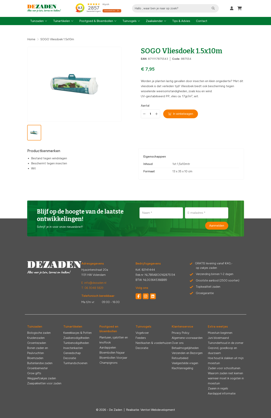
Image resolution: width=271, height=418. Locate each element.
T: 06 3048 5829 (92, 288)
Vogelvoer (142, 333)
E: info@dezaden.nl (93, 283)
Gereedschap (72, 353)
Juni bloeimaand (218, 338)
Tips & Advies (181, 21)
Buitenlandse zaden (39, 363)
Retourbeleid (180, 358)
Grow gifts (34, 373)
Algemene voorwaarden (187, 338)
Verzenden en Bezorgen (187, 353)
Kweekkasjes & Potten (77, 333)
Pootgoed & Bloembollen (96, 21)
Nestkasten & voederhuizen (153, 343)
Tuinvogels (129, 21)
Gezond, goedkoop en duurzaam (222, 350)
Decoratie (69, 358)
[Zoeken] (213, 8)
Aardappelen (107, 347)
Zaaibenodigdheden (76, 338)
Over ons (178, 343)
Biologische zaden (39, 333)
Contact (201, 21)
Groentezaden (36, 343)
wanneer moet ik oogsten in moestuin (226, 381)
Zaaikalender (154, 21)
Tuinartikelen (61, 21)
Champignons (108, 363)
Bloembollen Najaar (112, 352)
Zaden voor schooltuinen (224, 368)
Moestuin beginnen (220, 333)
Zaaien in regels (218, 388)
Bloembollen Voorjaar (113, 357)
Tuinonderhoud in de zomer (225, 343)
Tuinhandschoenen (75, 363)
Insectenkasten (73, 348)
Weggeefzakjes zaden (41, 378)
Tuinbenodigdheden (76, 343)
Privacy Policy (180, 333)
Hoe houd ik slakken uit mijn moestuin (226, 360)
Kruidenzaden (36, 338)
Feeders (141, 338)
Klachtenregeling (182, 368)
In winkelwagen (180, 114)
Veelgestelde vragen (185, 363)
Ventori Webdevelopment (157, 410)
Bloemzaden (35, 358)
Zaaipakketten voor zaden (44, 383)
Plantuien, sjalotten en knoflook (113, 340)
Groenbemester (37, 368)
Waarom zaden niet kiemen (225, 373)
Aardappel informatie (221, 393)
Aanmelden (216, 225)
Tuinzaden (37, 21)
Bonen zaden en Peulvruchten (37, 350)
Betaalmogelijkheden (185, 348)
